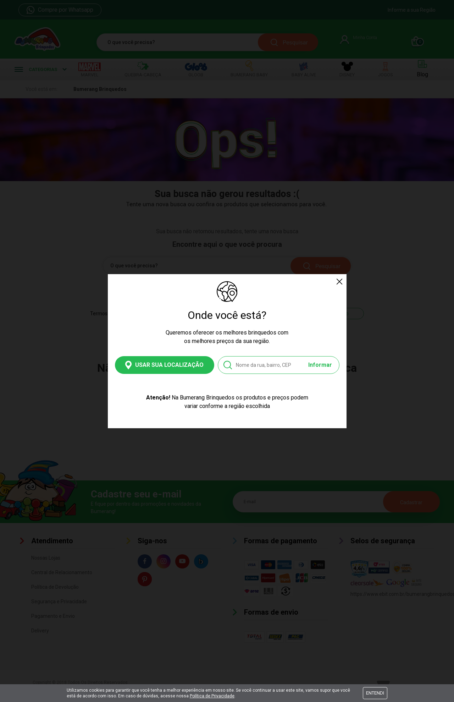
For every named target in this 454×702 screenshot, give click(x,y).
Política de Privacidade (212, 695)
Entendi (375, 693)
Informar (320, 364)
